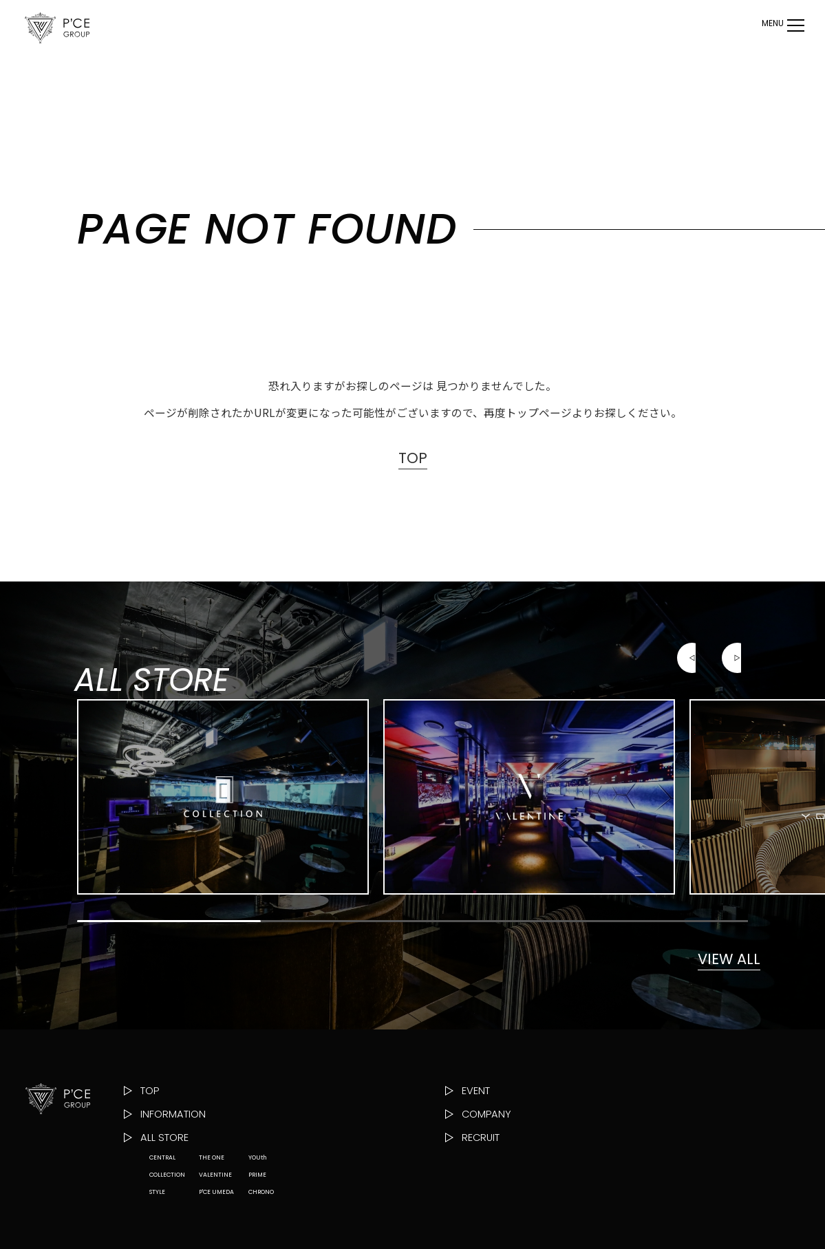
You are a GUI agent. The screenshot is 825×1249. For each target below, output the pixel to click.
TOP (412, 460)
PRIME (257, 1229)
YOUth (257, 1212)
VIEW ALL (711, 991)
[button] (692, 687)
